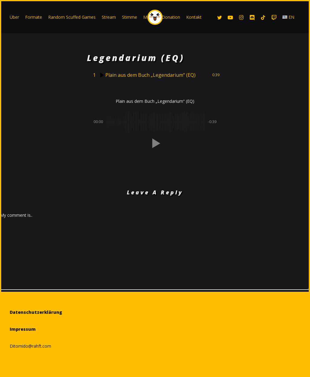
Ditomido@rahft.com (30, 346)
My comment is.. (16, 215)
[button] (155, 143)
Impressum (23, 329)
